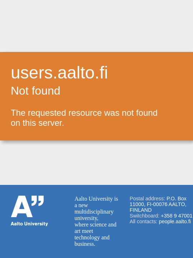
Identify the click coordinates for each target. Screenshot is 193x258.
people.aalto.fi (175, 221)
